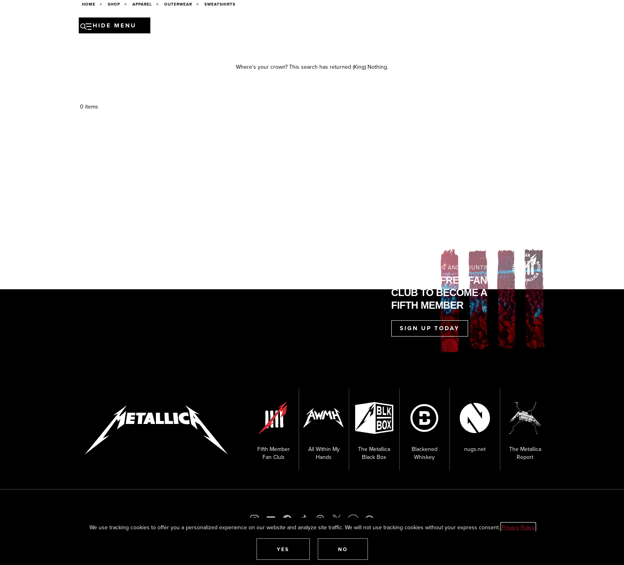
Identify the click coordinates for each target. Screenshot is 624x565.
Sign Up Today (430, 328)
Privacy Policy (518, 527)
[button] (283, 549)
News (213, 26)
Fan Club (382, 26)
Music (260, 26)
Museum (350, 26)
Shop (410, 26)
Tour (190, 26)
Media (321, 26)
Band (236, 26)
